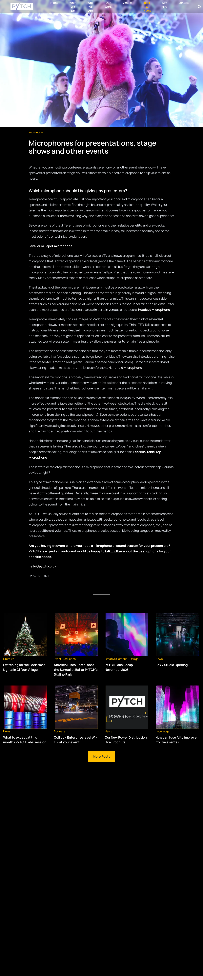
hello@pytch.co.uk (42, 566)
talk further (113, 551)
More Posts (101, 756)
